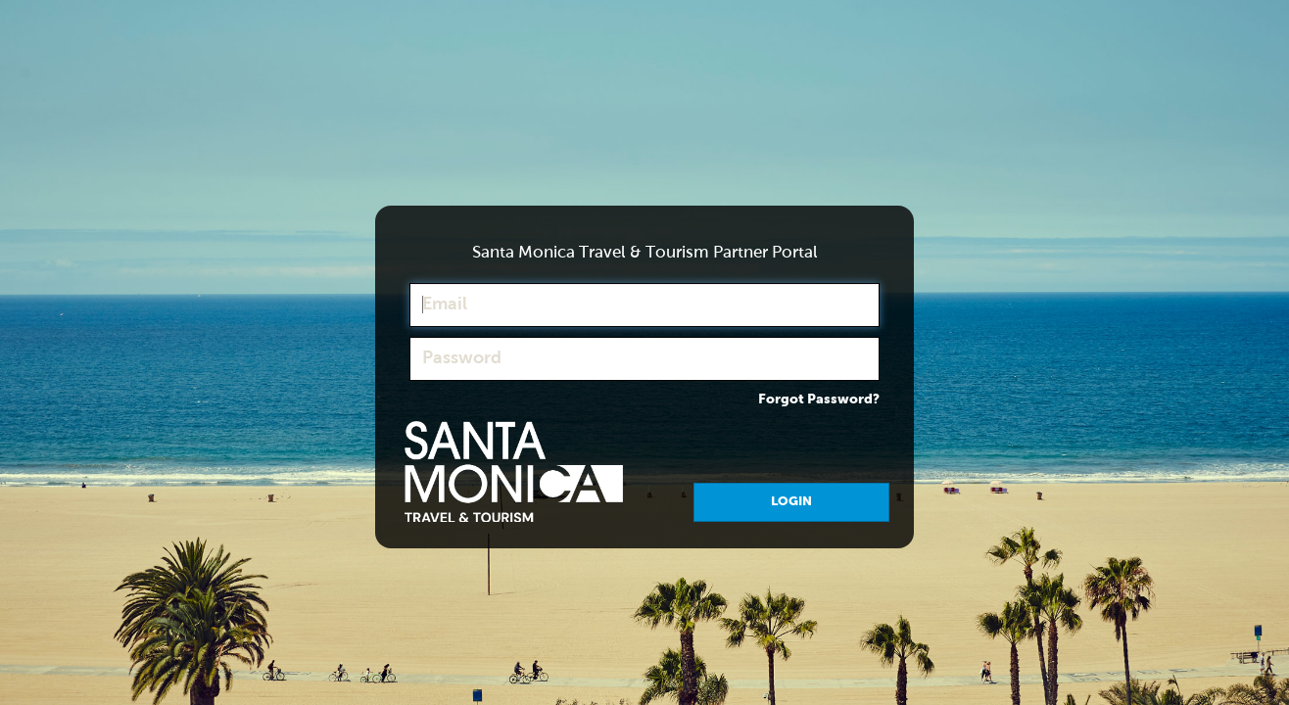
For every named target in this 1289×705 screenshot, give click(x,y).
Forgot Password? (819, 399)
